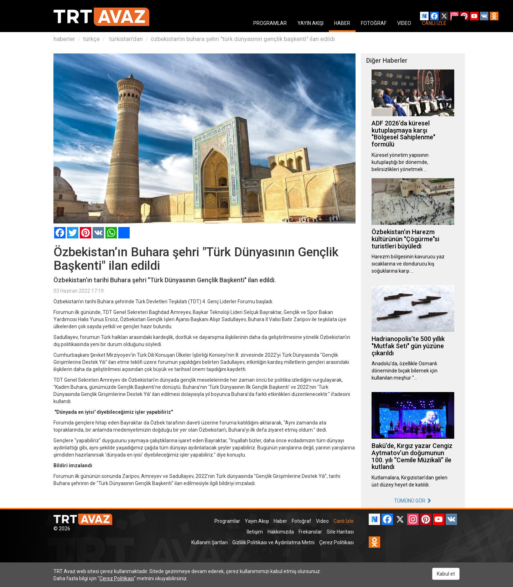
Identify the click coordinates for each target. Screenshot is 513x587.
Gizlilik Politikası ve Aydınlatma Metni (273, 542)
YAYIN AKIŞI (310, 23)
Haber (280, 521)
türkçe (91, 38)
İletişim (255, 532)
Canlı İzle (343, 521)
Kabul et (446, 574)
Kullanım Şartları (209, 542)
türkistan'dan (125, 38)
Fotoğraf (301, 521)
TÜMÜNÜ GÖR (412, 501)
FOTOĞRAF (374, 23)
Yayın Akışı (257, 521)
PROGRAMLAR (270, 23)
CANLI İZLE (434, 23)
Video (322, 521)
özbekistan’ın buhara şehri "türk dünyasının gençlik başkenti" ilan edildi (243, 38)
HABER (342, 23)
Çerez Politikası (336, 542)
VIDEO (404, 23)
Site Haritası (340, 532)
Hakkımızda (281, 532)
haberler (64, 38)
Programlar (227, 521)
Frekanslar (310, 532)
